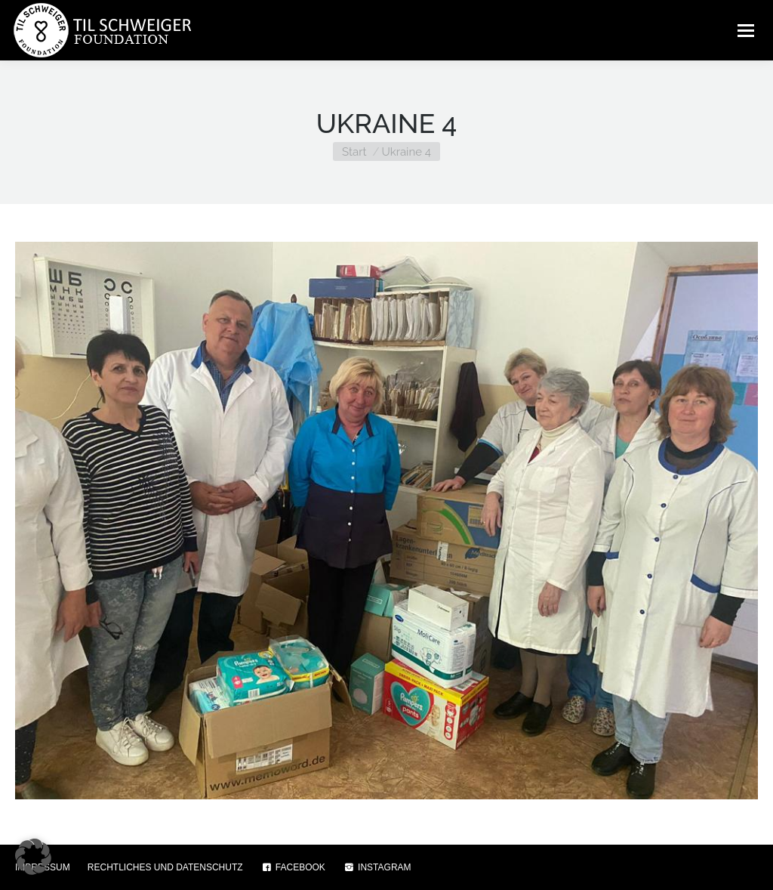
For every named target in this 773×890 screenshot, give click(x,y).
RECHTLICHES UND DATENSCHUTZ (165, 867)
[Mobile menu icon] (746, 30)
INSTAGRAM (377, 867)
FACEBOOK (292, 867)
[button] (33, 857)
